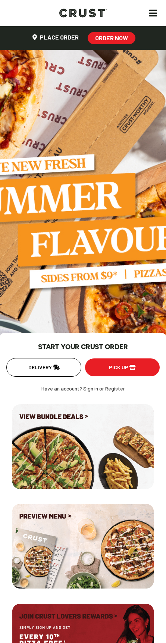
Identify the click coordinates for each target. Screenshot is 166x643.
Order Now (111, 37)
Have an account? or (83, 388)
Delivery (44, 367)
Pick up (122, 367)
